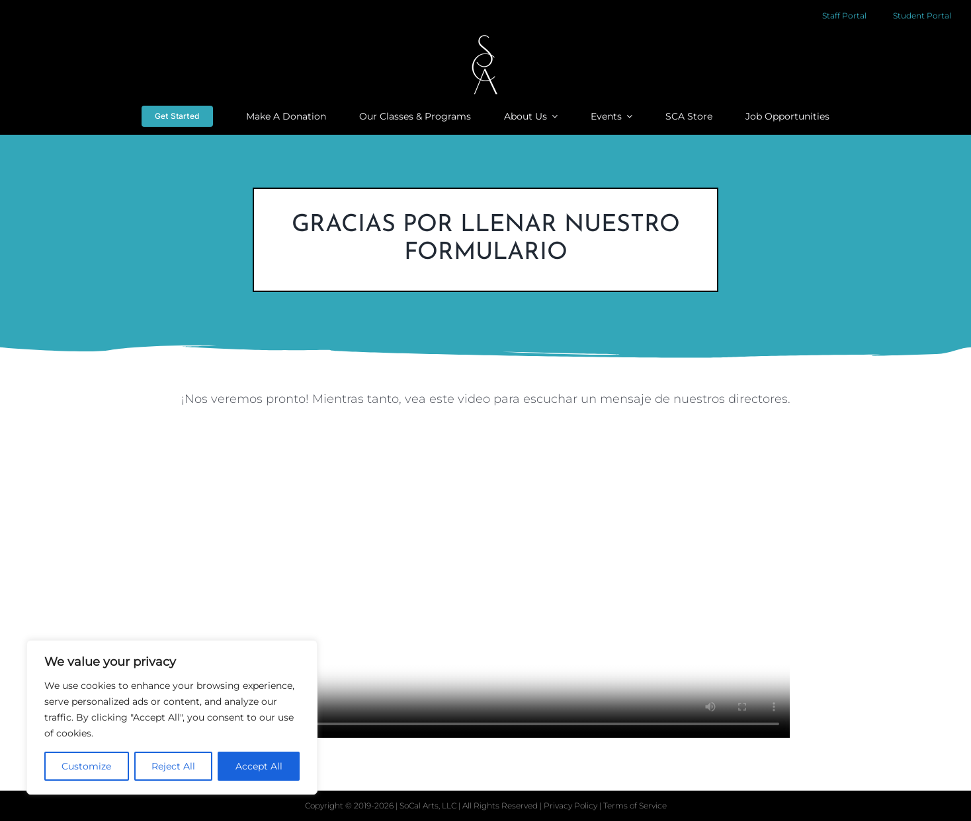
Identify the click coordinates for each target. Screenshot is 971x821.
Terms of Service (635, 805)
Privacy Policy (571, 805)
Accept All (258, 766)
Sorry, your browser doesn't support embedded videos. (485, 586)
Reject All (173, 766)
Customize (86, 766)
